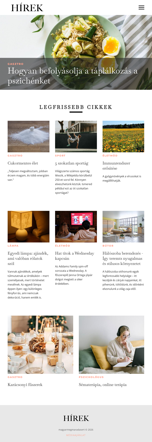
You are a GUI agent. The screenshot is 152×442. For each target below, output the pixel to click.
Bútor (108, 245)
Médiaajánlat (76, 435)
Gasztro (16, 64)
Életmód (110, 155)
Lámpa (13, 245)
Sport (60, 155)
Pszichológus (91, 377)
